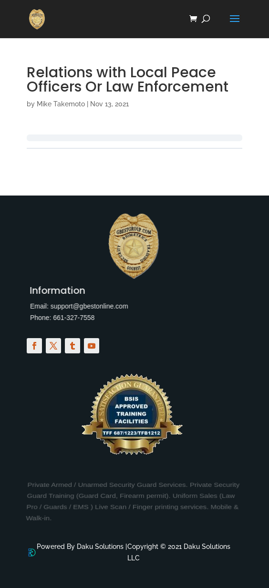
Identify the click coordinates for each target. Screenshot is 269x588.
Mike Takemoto (61, 104)
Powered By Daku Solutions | (82, 552)
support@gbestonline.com (83, 306)
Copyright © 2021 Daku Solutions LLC (178, 552)
